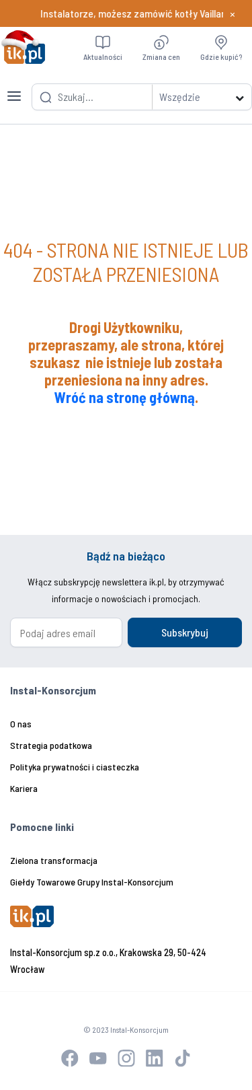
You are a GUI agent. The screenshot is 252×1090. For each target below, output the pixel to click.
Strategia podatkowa (51, 745)
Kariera (24, 788)
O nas (21, 723)
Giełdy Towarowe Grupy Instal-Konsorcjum (91, 881)
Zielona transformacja (53, 860)
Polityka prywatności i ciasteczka (74, 766)
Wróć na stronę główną (124, 397)
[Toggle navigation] (14, 88)
